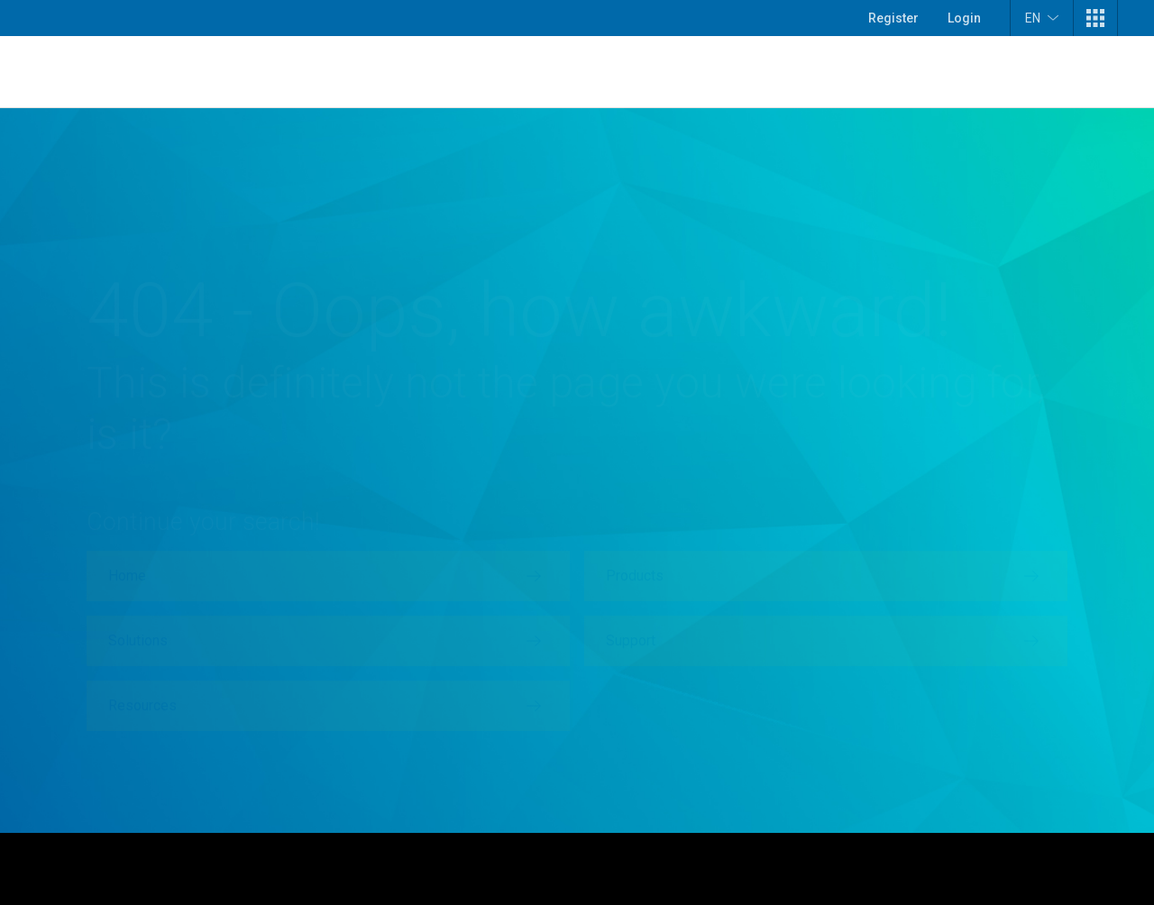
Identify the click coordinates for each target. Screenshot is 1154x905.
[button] (1095, 18)
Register (893, 18)
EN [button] (1041, 17)
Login (964, 18)
